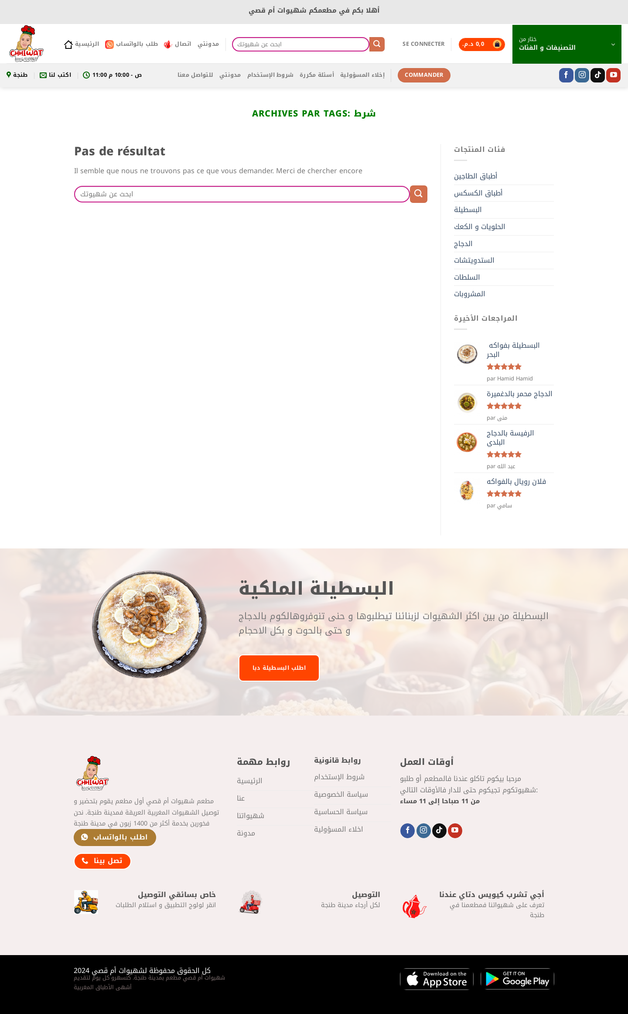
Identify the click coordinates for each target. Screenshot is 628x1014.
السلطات (467, 277)
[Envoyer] (376, 44)
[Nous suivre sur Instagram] (582, 75)
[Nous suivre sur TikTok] (597, 75)
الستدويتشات (474, 260)
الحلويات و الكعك (479, 226)
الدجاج (463, 243)
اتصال (177, 44)
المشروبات (469, 294)
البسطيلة (468, 209)
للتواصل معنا (195, 75)
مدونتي (208, 44)
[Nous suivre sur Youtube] (613, 75)
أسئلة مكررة (317, 75)
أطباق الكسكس (478, 193)
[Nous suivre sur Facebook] (566, 75)
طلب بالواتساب (131, 44)
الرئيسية (81, 44)
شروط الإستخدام (270, 75)
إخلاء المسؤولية (362, 75)
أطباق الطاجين (476, 176)
